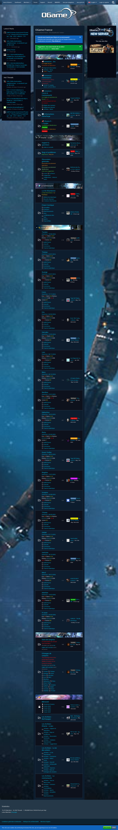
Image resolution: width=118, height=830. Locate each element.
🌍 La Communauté (45, 186)
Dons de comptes (48, 640)
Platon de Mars (74, 380)
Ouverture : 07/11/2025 (49, 534)
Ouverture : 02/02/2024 (49, 314)
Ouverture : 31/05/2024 (49, 334)
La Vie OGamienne (48, 191)
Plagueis (50, 71)
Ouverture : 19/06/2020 (49, 234)
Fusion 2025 (47, 712)
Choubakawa (73, 718)
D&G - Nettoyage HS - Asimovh (79, 716)
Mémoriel (45, 702)
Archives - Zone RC (49, 762)
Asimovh (72, 400)
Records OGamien (49, 199)
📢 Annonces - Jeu (48, 61)
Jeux (45, 213)
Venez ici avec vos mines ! (77, 705)
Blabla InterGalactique (50, 197)
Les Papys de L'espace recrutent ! (80, 358)
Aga (71, 260)
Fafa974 (72, 300)
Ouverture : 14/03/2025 (49, 414)
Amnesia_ (73, 196)
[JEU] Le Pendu (11, 49)
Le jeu (45, 173)
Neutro (72, 153)
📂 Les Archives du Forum (48, 697)
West (44, 573)
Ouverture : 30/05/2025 (49, 454)
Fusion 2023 (47, 708)
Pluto (44, 432)
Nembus (45, 392)
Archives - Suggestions (50, 744)
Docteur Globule (74, 340)
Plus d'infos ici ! (56, 41)
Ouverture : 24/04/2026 (49, 614)
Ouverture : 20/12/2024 (49, 374)
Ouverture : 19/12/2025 (49, 554)
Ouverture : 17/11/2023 (49, 294)
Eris (43, 312)
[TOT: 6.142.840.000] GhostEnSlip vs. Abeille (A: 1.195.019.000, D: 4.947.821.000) (17, 100)
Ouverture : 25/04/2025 (49, 434)
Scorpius (45, 492)
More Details (107, 827)
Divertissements (48, 211)
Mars (44, 372)
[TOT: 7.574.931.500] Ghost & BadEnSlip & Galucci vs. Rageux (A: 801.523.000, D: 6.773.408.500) (16, 92)
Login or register (104, 2)
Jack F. (72, 360)
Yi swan (44, 613)
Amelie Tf (46, 85)
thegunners (73, 786)
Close (114, 827)
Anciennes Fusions (49, 704)
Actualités (47, 207)
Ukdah (44, 532)
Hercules (45, 332)
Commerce (47, 246)
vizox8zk (72, 440)
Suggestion (47, 175)
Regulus (45, 472)
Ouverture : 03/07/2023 (49, 254)
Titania (44, 512)
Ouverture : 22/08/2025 (49, 494)
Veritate (45, 552)
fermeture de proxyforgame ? (15, 107)
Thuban (45, 252)
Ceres (44, 292)
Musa (71, 480)
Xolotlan (45, 593)
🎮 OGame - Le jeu (45, 138)
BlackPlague (73, 620)
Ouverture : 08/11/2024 (49, 354)
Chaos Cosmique (48, 205)
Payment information (50, 68)
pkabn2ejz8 (73, 145)
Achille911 (73, 580)
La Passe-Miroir (52, 87)
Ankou (72, 540)
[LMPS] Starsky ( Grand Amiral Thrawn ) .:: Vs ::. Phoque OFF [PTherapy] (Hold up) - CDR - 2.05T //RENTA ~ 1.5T (17, 34)
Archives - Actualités (50, 792)
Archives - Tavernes (49, 768)
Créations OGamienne (50, 201)
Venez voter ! (55, 48)
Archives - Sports (49, 790)
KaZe (71, 100)
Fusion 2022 (47, 706)
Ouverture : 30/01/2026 (49, 574)
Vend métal (73, 538)
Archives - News (48, 70)
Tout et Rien (47, 221)
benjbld (51, 85)
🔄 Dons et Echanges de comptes (51, 635)
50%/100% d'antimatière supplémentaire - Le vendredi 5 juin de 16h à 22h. (17, 43)
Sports (46, 219)
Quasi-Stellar (47, 452)
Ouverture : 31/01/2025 (49, 394)
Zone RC (46, 244)
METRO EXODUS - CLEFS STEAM (79, 113)
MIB (8, 51)
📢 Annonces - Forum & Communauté (47, 93)
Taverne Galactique (49, 248)
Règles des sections (49, 105)
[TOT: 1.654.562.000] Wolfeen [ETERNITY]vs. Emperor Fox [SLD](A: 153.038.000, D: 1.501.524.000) (17, 65)
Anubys (9, 47)
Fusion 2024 (47, 710)
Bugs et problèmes (49, 152)
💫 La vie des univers (46, 227)
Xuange (44, 272)
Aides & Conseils (48, 147)
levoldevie (73, 706)
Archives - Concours (49, 784)
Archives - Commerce (50, 756)
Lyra (43, 352)
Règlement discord (49, 107)
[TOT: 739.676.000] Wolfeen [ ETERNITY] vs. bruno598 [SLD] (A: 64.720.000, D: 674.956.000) (16, 56)
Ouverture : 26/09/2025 (49, 514)
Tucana (44, 232)
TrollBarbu (73, 320)
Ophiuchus (46, 412)
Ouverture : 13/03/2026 (49, 594)
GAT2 (8, 38)
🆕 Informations (44, 57)
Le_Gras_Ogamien (75, 169)
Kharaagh (14, 812)
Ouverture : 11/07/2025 (49, 474)
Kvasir (45, 87)
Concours (46, 209)
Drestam (72, 115)
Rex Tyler (72, 66)
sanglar (72, 126)
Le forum (52, 173)
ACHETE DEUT (74, 578)
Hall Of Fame (47, 242)
